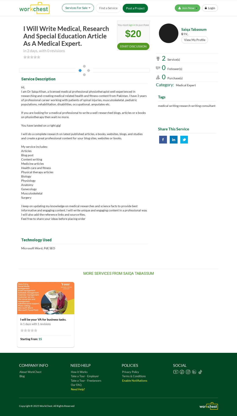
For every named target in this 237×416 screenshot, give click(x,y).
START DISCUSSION (133, 46)
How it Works (79, 372)
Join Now (187, 8)
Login (210, 8)
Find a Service (108, 8)
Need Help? (78, 389)
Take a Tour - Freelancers (86, 380)
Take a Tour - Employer (85, 376)
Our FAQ (76, 385)
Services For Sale (78, 8)
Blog (22, 376)
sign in (131, 25)
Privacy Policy (130, 372)
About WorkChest (30, 372)
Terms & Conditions (134, 376)
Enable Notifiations (134, 380)
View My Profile (194, 40)
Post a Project (135, 8)
